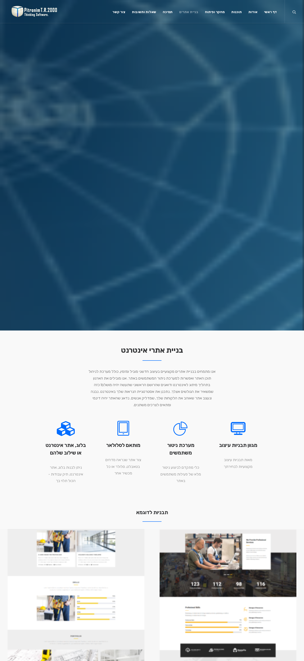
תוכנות (236, 13)
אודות (253, 13)
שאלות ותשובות (144, 13)
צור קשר (119, 13)
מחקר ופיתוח (215, 13)
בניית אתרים (188, 13)
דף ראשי (270, 13)
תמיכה (168, 13)
